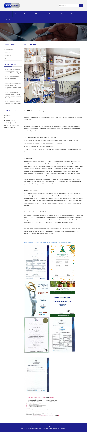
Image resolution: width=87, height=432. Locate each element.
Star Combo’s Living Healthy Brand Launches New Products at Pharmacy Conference (13, 103)
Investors (52, 14)
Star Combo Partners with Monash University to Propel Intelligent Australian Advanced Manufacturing (13, 95)
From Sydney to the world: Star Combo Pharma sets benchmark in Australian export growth (13, 86)
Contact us (74, 14)
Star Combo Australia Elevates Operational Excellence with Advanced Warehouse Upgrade (13, 71)
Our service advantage (11, 59)
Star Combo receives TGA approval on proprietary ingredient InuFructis (12, 78)
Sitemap (57, 426)
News (17, 14)
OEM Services (39, 14)
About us (63, 14)
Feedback (9, 20)
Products (27, 14)
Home (8, 14)
